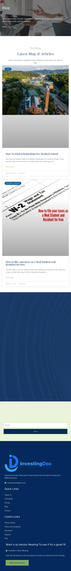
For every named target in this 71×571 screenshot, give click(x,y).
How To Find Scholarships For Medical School (32, 153)
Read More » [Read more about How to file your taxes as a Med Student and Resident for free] (10, 277)
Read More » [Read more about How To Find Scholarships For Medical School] (10, 167)
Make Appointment (17, 562)
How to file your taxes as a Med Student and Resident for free (31, 263)
